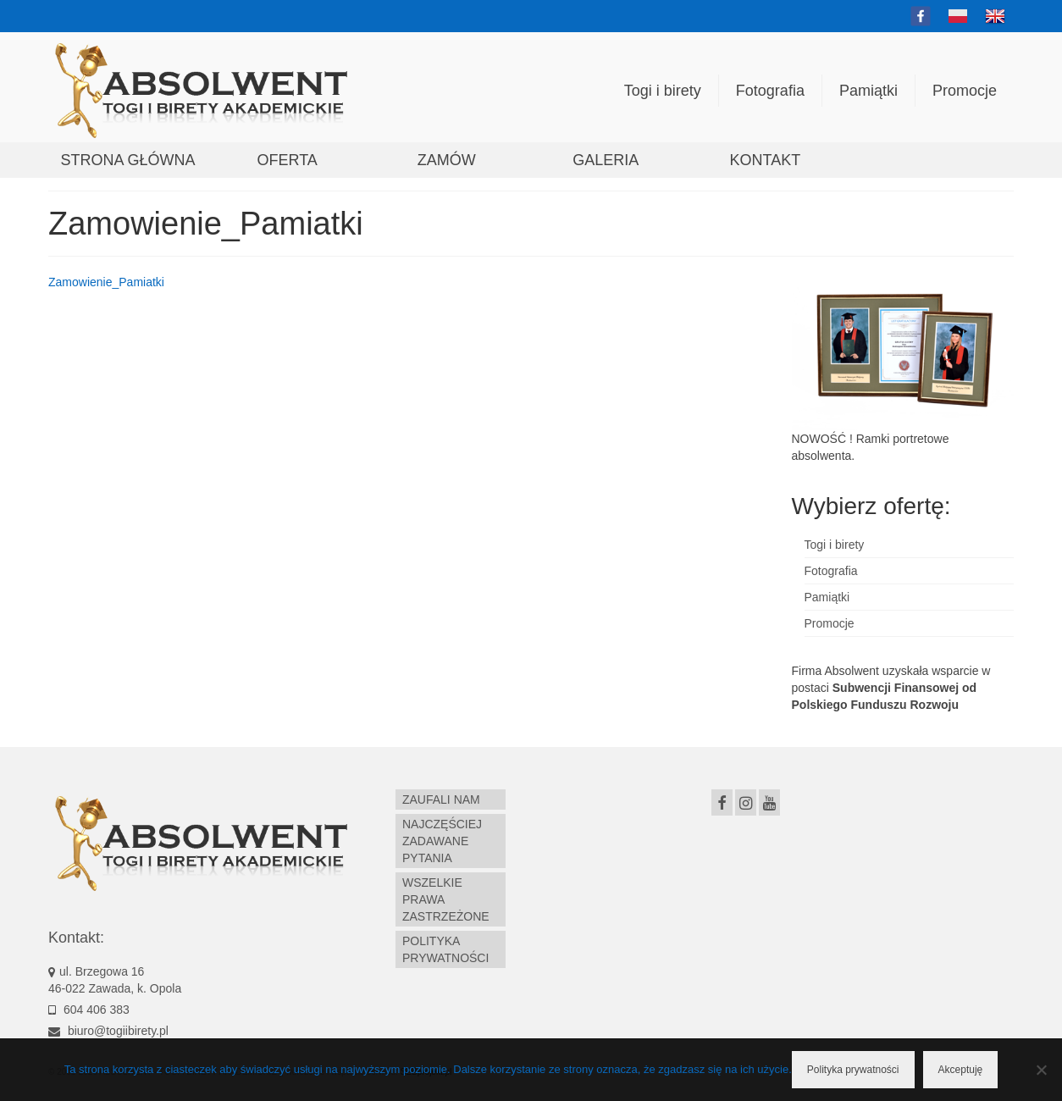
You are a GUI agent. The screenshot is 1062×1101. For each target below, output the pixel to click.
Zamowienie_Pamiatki (106, 282)
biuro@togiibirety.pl (108, 1030)
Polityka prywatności (853, 1070)
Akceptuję (960, 1070)
